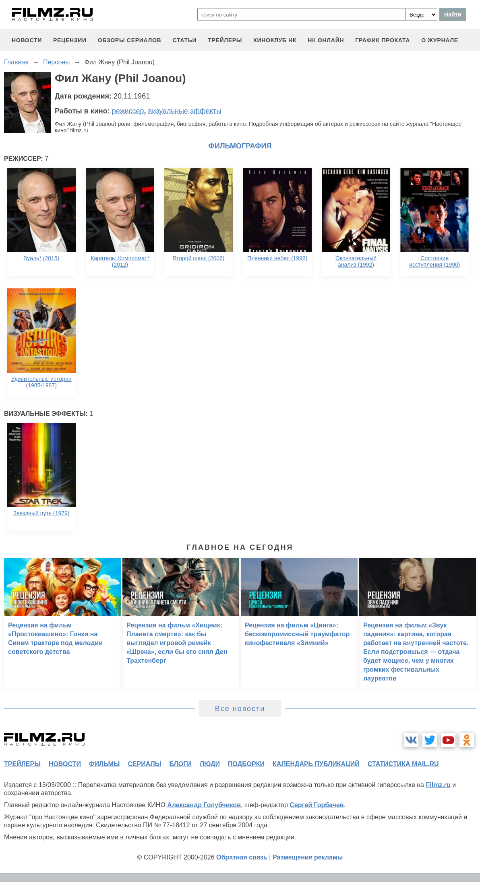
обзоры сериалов (129, 40)
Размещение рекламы (308, 857)
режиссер (128, 111)
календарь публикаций (316, 764)
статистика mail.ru (403, 764)
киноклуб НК (274, 40)
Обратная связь (241, 857)
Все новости (240, 709)
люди (210, 764)
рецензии (70, 40)
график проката (382, 40)
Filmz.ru (438, 784)
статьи (184, 40)
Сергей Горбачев (316, 805)
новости (27, 40)
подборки (246, 764)
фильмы (104, 764)
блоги (180, 764)
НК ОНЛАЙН (326, 40)
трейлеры (225, 40)
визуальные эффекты (184, 111)
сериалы (144, 764)
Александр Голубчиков (204, 805)
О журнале (439, 40)
